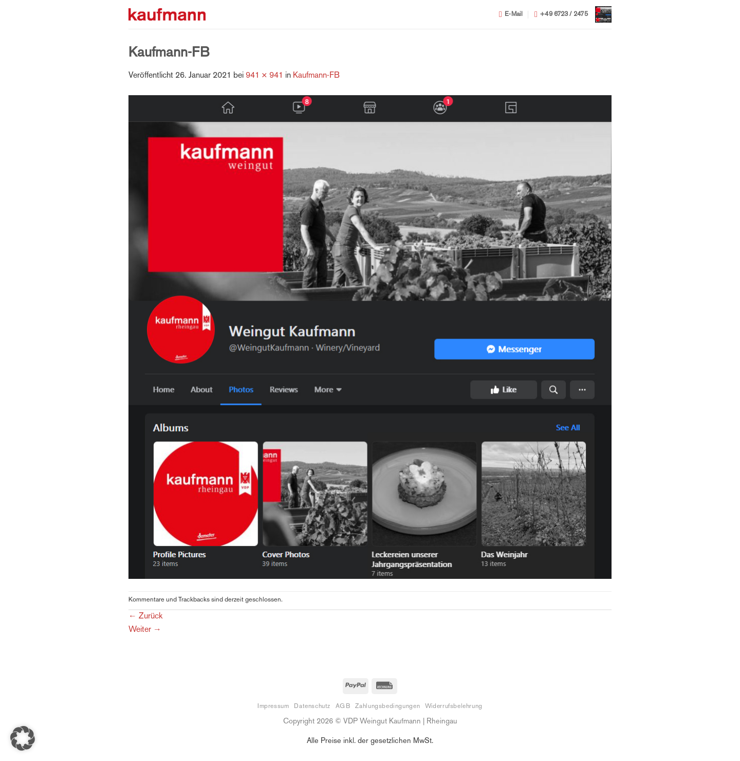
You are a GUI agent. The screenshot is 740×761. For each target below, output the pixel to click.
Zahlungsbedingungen (387, 706)
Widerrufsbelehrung (454, 706)
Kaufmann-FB (316, 76)
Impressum (273, 706)
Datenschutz (312, 706)
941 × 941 (264, 76)
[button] (603, 14)
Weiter (144, 630)
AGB (343, 706)
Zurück (145, 617)
